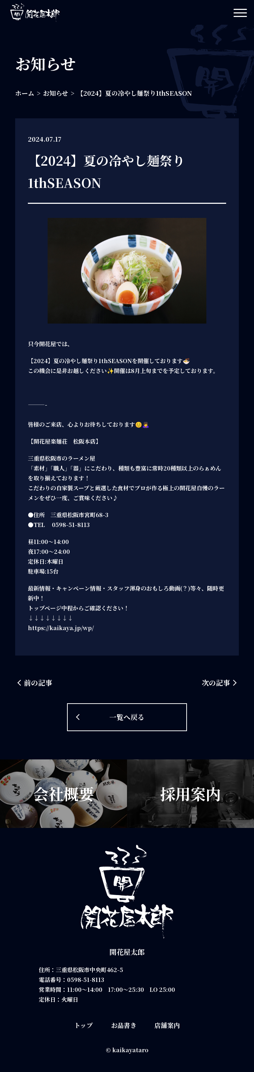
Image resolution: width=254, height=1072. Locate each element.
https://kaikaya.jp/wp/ (61, 628)
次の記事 (216, 682)
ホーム (24, 92)
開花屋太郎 (127, 952)
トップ (83, 1025)
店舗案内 (167, 1025)
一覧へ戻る (127, 717)
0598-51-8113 (86, 980)
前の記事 (38, 682)
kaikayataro (130, 1050)
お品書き (124, 1025)
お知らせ (55, 92)
